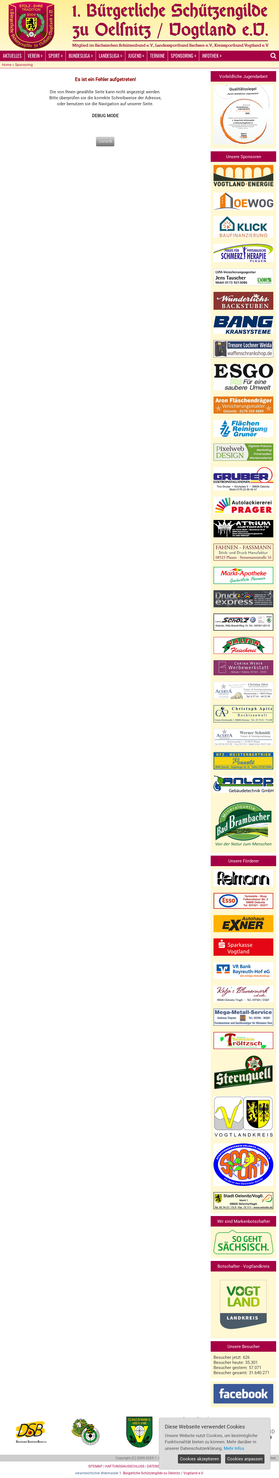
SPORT (55, 55)
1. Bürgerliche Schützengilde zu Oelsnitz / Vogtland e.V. (161, 1473)
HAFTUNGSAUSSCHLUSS (124, 1466)
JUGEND (136, 55)
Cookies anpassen (244, 1459)
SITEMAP (95, 1466)
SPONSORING (183, 55)
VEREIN (35, 55)
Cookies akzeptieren (199, 1459)
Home (6, 65)
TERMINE (157, 55)
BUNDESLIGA (81, 55)
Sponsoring (24, 65)
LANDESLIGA (110, 55)
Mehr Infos (234, 1448)
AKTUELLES (12, 55)
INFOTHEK (211, 55)
